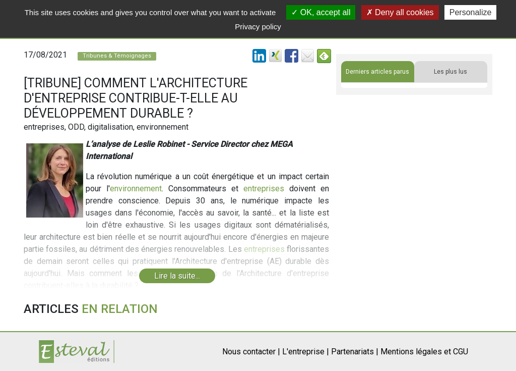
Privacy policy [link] (258, 26)
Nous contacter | (251, 351)
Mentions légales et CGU (424, 351)
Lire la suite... (177, 276)
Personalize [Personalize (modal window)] (470, 12)
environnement (136, 188)
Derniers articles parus (377, 71)
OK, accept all (320, 12)
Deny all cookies (400, 12)
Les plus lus (450, 71)
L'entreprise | (305, 351)
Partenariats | (354, 351)
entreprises (263, 188)
